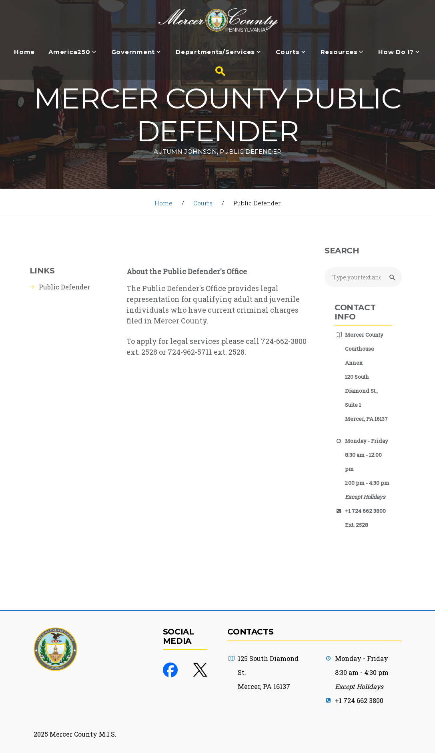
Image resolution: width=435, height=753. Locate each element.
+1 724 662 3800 (359, 700)
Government (133, 52)
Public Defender (64, 287)
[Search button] (218, 72)
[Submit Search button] (391, 277)
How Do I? (396, 52)
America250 (69, 52)
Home (24, 52)
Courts (288, 52)
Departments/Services (215, 52)
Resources (339, 52)
